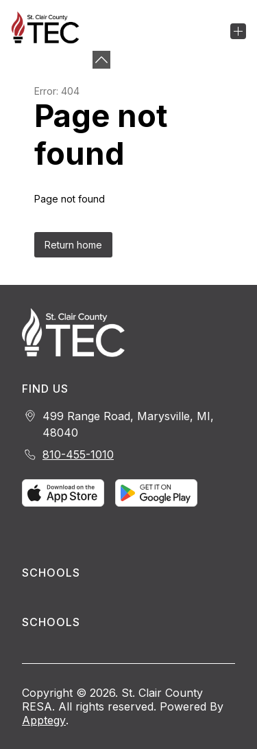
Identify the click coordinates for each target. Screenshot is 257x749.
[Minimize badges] (101, 60)
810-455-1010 (78, 454)
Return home (73, 245)
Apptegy (44, 720)
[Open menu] (238, 31)
